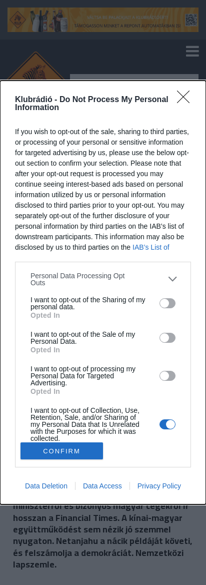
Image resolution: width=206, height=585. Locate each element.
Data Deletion (46, 486)
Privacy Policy (159, 486)
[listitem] (103, 279)
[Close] (186, 100)
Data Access (102, 486)
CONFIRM (61, 451)
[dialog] (103, 293)
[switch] (168, 303)
